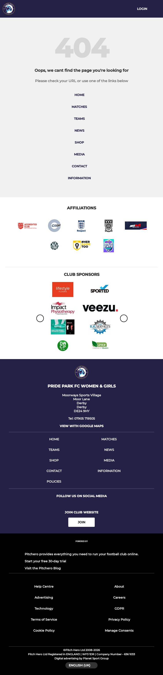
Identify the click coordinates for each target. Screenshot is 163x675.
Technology (44, 608)
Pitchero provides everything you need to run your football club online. (81, 554)
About (119, 586)
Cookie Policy (44, 631)
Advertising (44, 597)
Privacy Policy (119, 620)
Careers (119, 597)
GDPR (119, 608)
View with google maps (82, 426)
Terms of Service (44, 620)
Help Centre (44, 586)
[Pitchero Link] (81, 547)
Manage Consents (119, 631)
